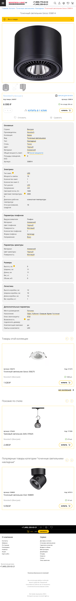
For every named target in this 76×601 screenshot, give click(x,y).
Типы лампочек (45, 560)
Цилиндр (30, 234)
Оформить (43, 531)
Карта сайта (5, 554)
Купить (66, 110)
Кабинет (35, 314)
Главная (5, 8)
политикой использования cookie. (38, 586)
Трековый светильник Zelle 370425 (18, 434)
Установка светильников (47, 543)
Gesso (29, 135)
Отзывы (42, 554)
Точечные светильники (25, 8)
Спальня (43, 314)
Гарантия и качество (46, 545)
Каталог (12, 8)
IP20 (28, 317)
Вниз (29, 237)
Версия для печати (64, 95)
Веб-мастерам (44, 549)
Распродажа (5, 547)
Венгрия (18, 96)
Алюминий (31, 150)
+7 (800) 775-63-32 (40, 2)
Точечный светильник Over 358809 (19, 495)
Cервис (43, 537)
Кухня (49, 314)
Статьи (42, 558)
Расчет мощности (36, 153)
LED (28, 173)
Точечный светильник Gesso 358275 (19, 371)
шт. (30, 531)
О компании (7, 537)
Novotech (8, 95)
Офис (29, 314)
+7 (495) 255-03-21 (40, 4)
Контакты (5, 541)
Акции (4, 552)
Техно (29, 144)
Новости (42, 556)
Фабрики (4, 543)
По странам (5, 545)
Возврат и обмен (45, 547)
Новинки (4, 549)
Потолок (30, 311)
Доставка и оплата (45, 541)
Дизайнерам (44, 552)
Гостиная (55, 314)
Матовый (31, 228)
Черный (30, 147)
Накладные (39, 8)
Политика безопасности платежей (38, 573)
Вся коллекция (66, 390)
